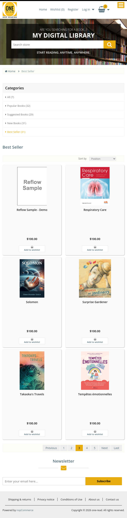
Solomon (32, 302)
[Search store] (63, 44)
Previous (51, 448)
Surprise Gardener (95, 302)
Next (104, 448)
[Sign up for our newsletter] (44, 481)
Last (116, 448)
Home (43, 9)
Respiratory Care (94, 210)
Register (73, 9)
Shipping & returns (19, 499)
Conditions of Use (71, 499)
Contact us (112, 499)
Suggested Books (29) (19, 114)
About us (94, 499)
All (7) (9, 97)
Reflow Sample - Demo (32, 210)
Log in (86, 9)
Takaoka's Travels (32, 394)
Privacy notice (45, 499)
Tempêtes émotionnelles (95, 394)
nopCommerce (25, 510)
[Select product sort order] (102, 159)
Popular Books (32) (17, 106)
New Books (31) (15, 123)
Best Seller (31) (15, 132)
